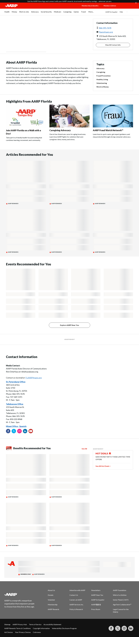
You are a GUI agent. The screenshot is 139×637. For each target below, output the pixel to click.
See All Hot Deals (102, 466)
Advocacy (100, 68)
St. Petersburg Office (15, 382)
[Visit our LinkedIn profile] (25, 431)
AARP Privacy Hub (20, 624)
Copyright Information (41, 628)
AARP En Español (111, 12)
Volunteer (51, 600)
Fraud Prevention (103, 76)
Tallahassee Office (14, 404)
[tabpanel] (120, 12)
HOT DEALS (102, 453)
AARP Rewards (53, 609)
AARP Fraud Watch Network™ (108, 130)
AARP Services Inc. (77, 604)
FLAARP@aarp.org (33, 377)
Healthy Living (102, 79)
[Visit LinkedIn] (130, 628)
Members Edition (110, 6)
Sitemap (7, 624)
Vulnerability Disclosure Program (64, 628)
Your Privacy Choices (23, 632)
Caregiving (100, 72)
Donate (50, 595)
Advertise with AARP (77, 590)
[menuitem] (7, 13)
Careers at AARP (76, 600)
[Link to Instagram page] (19, 431)
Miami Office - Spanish (16, 426)
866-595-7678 (105, 28)
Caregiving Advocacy (60, 130)
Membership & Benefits (90, 6)
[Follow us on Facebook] (8, 431)
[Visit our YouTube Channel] (31, 431)
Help (121, 12)
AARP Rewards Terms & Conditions (17, 628)
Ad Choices (8, 632)
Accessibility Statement (52, 624)
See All (84, 449)
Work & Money (102, 87)
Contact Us (74, 595)
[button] (127, 8)
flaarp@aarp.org (106, 32)
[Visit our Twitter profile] (14, 431)
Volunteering (101, 83)
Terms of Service (35, 624)
